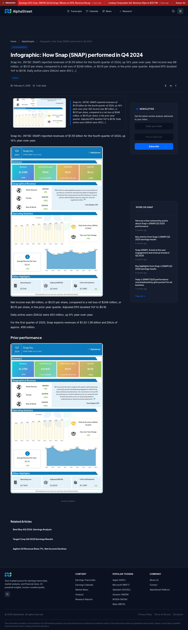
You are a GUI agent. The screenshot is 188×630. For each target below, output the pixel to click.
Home (13, 41)
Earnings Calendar (84, 585)
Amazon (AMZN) (121, 594)
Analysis (79, 594)
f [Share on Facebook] (175, 85)
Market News (81, 589)
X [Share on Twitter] (165, 85)
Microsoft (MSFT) (121, 585)
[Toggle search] (173, 11)
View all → (140, 296)
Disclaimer (178, 614)
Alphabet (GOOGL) (122, 589)
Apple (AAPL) (119, 580)
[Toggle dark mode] (180, 11)
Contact (153, 585)
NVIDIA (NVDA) (120, 599)
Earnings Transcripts (85, 580)
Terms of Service (162, 614)
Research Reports (84, 599)
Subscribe (154, 146)
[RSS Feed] (7, 594)
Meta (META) (119, 604)
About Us (154, 580)
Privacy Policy (145, 614)
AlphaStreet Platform (160, 589)
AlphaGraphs (28, 41)
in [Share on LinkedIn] (171, 85)
